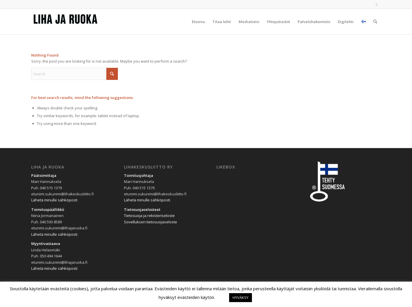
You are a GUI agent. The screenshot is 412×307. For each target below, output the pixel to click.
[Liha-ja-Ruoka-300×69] (74, 21)
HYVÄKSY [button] (240, 297)
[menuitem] (198, 21)
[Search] (375, 21)
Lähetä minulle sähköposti (54, 200)
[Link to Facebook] (376, 4)
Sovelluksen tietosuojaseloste (150, 221)
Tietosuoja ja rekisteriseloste (149, 215)
